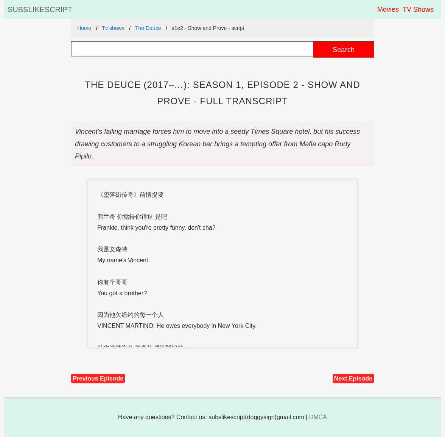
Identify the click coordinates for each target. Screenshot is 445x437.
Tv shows (113, 28)
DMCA (318, 417)
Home (84, 28)
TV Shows (418, 9)
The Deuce (148, 28)
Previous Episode (98, 378)
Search (344, 49)
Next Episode (353, 378)
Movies (388, 9)
